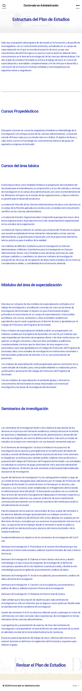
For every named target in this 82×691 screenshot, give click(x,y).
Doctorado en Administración (41, 5)
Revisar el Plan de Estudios (41, 665)
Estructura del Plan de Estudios (41, 19)
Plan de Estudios (41, 25)
